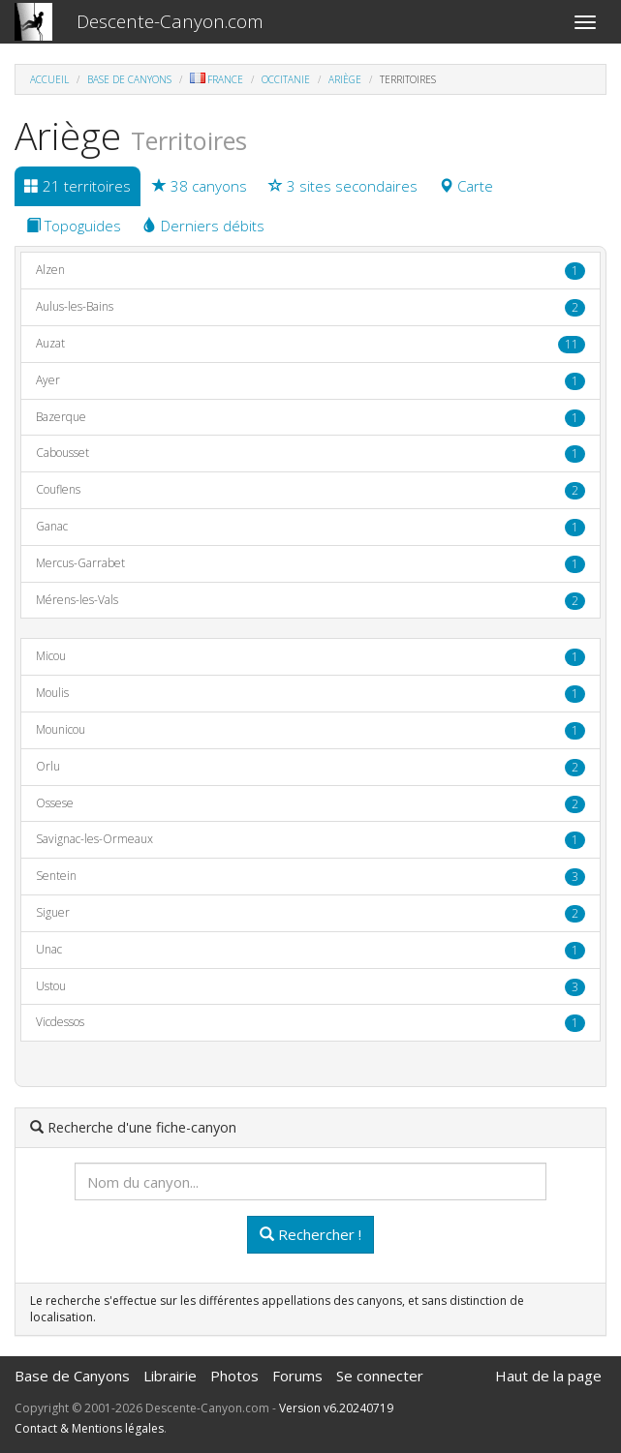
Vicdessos (310, 1023)
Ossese (310, 804)
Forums (297, 1375)
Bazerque (310, 418)
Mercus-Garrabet (310, 564)
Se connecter (379, 1375)
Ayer (310, 381)
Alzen (310, 270)
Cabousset (310, 453)
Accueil (49, 79)
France (216, 79)
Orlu (310, 767)
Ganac (310, 527)
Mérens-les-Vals (310, 600)
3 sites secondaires (343, 186)
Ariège (344, 79)
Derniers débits (203, 225)
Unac (310, 950)
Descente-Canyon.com (170, 21)
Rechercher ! (310, 1234)
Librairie (170, 1375)
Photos (234, 1375)
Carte (466, 186)
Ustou (310, 987)
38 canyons (199, 186)
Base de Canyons (129, 79)
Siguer (310, 913)
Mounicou (310, 730)
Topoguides (73, 225)
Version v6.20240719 (336, 1408)
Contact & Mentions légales (89, 1428)
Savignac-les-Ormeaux (310, 840)
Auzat (310, 344)
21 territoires (77, 186)
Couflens (310, 490)
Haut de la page (548, 1375)
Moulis (310, 693)
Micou (310, 657)
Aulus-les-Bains (310, 307)
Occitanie (286, 79)
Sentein (310, 876)
